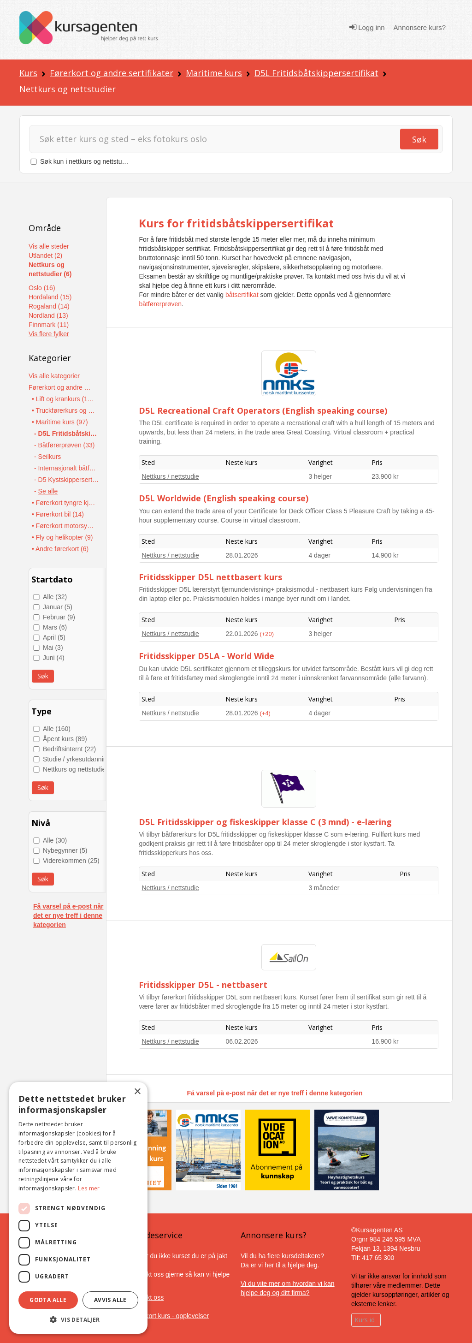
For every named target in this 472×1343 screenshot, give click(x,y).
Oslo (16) (42, 287)
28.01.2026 (241, 555)
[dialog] (78, 1208)
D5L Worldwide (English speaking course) (223, 498)
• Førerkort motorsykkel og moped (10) (64, 525)
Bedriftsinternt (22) (69, 749)
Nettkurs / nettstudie (170, 476)
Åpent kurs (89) (65, 739)
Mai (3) (53, 647)
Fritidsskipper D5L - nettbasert (203, 984)
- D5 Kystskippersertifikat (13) (66, 479)
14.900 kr (385, 555)
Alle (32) (55, 596)
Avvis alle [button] (110, 1300)
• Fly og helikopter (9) (62, 537)
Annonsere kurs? (420, 27)
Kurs (28, 72)
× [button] (137, 1091)
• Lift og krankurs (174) (64, 399)
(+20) (267, 633)
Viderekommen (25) (71, 860)
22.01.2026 (242, 633)
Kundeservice (156, 1235)
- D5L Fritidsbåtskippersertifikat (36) (66, 433)
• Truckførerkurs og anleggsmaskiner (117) (64, 410)
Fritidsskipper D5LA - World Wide (206, 655)
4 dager (319, 555)
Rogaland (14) (49, 306)
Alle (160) (57, 728)
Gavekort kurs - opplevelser (169, 1315)
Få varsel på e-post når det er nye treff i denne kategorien (68, 915)
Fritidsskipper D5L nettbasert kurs (210, 576)
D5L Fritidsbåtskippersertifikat (316, 72)
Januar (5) (57, 607)
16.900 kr (385, 1041)
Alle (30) (55, 840)
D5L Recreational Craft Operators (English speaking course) (263, 410)
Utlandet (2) (45, 255)
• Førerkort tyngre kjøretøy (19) (64, 502)
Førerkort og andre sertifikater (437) (61, 387)
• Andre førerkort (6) (60, 549)
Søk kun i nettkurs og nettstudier (86, 161)
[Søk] (219, 139)
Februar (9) (59, 617)
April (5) (54, 637)
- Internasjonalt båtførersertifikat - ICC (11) (66, 468)
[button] (78, 1320)
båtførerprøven (160, 304)
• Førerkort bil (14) (58, 514)
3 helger (320, 476)
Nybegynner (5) (65, 850)
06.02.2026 (241, 1041)
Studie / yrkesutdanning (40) (83, 759)
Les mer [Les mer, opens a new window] (89, 1188)
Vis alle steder (49, 246)
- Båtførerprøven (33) (64, 445)
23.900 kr (385, 476)
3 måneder (323, 887)
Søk (419, 139)
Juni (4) (54, 657)
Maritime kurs (214, 72)
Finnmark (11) (49, 324)
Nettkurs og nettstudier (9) (80, 769)
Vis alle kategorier (54, 376)
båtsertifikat (242, 294)
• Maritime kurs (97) (60, 422)
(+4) (265, 713)
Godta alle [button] (48, 1300)
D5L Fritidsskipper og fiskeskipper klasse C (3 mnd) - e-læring (265, 821)
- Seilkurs (47, 456)
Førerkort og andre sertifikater (111, 72)
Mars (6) (55, 627)
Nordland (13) (48, 315)
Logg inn (367, 27)
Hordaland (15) (50, 297)
